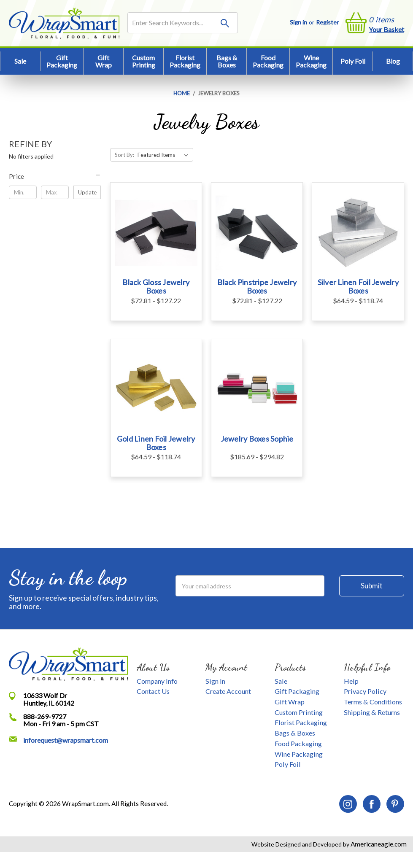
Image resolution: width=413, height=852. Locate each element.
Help (351, 681)
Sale (20, 61)
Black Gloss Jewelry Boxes (155, 286)
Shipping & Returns (372, 712)
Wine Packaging (311, 61)
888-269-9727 (44, 716)
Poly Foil (352, 61)
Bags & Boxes (226, 61)
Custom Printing (143, 61)
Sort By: (124, 154)
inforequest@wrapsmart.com (65, 740)
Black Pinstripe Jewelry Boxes (257, 286)
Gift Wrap (103, 61)
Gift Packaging (61, 61)
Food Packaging (268, 61)
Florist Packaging (185, 61)
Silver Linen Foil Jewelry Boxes (358, 286)
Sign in (298, 22)
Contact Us (153, 691)
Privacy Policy (365, 691)
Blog (393, 61)
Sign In (215, 681)
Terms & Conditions (373, 702)
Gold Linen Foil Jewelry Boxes (156, 443)
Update (87, 192)
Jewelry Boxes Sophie (257, 438)
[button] (55, 176)
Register (327, 22)
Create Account (228, 691)
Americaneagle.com (378, 844)
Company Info (157, 681)
